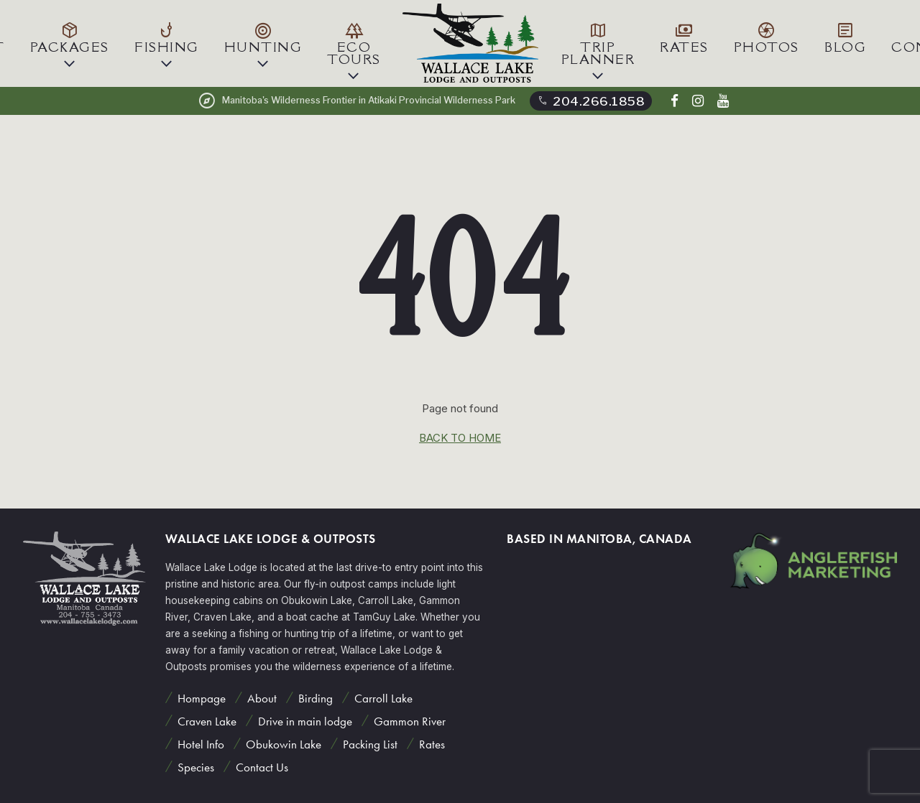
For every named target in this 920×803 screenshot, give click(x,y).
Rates (684, 37)
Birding (314, 698)
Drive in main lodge (304, 721)
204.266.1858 (590, 100)
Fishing (166, 37)
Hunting (263, 37)
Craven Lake (205, 721)
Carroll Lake (382, 698)
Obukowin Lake (282, 745)
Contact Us (260, 768)
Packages (69, 37)
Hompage (200, 698)
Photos (766, 37)
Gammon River (408, 721)
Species (194, 768)
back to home (460, 438)
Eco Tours (354, 43)
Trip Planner (598, 43)
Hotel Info (199, 745)
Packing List (368, 745)
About (260, 698)
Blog (845, 37)
